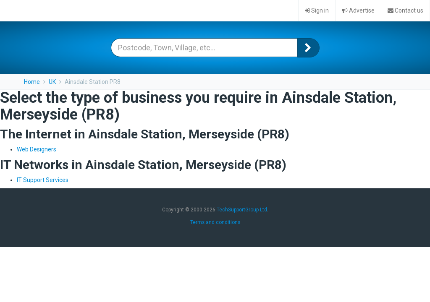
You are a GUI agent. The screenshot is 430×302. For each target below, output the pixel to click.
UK (52, 81)
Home (32, 81)
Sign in (317, 10)
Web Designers (36, 149)
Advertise (358, 10)
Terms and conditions (215, 222)
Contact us (405, 10)
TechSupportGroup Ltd (242, 210)
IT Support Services (42, 180)
